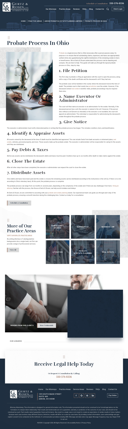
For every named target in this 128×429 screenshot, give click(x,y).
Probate (62, 53)
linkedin (92, 395)
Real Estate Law (108, 252)
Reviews (76, 9)
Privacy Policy (86, 423)
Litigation (58, 252)
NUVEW (39, 423)
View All (13, 250)
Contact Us (100, 9)
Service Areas (78, 389)
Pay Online (113, 395)
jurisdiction (92, 86)
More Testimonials (46, 325)
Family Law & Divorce (58, 227)
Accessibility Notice (74, 423)
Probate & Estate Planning (83, 252)
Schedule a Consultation (19, 203)
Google (81, 395)
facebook (76, 395)
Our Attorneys (51, 9)
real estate (75, 89)
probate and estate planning (58, 193)
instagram (87, 395)
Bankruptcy (83, 227)
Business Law (108, 227)
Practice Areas (64, 9)
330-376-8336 (116, 3)
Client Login (117, 9)
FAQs (84, 9)
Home (40, 389)
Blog (91, 9)
